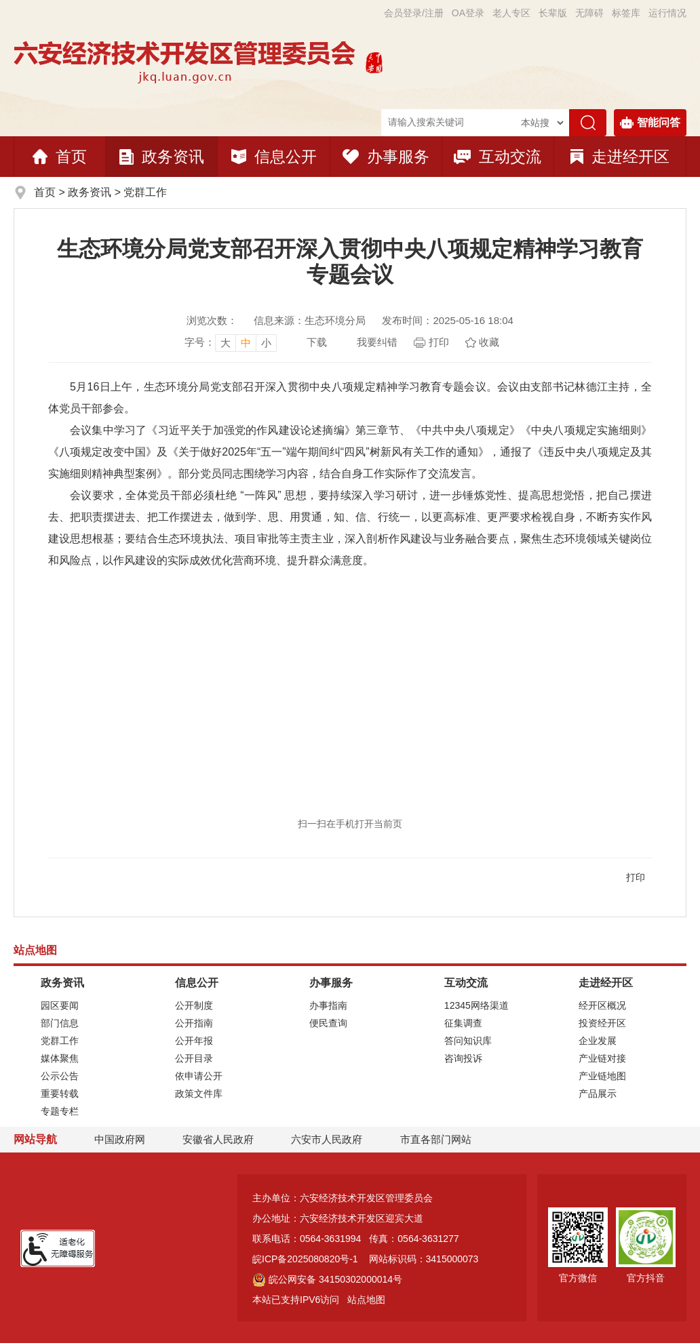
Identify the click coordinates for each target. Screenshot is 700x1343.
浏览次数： (212, 320)
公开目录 (194, 1058)
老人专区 (511, 12)
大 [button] (225, 342)
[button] (553, 12)
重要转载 (60, 1093)
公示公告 (60, 1075)
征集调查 (463, 1023)
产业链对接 (602, 1058)
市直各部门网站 (442, 1140)
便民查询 (328, 1023)
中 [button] (246, 342)
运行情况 (667, 12)
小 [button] (266, 342)
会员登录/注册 (414, 12)
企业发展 (598, 1040)
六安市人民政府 (326, 1139)
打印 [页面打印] (439, 342)
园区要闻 (60, 1005)
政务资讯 (161, 156)
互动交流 (497, 156)
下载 (317, 342)
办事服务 (386, 156)
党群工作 (145, 192)
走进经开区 (619, 156)
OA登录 (468, 12)
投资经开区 (602, 1023)
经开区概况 (602, 1005)
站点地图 (366, 1299)
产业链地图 (602, 1075)
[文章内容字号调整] (230, 342)
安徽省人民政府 (218, 1139)
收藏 (489, 342)
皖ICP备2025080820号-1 (305, 1259)
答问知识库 (468, 1040)
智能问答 (650, 123)
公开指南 (194, 1023)
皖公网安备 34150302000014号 (327, 1279)
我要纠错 (377, 342)
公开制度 (194, 1005)
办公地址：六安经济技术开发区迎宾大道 (337, 1218)
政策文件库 (198, 1093)
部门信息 (60, 1023)
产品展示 (598, 1093)
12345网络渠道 (476, 1005)
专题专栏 (60, 1111)
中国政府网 (119, 1139)
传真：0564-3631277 (414, 1238)
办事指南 (328, 1005)
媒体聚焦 (60, 1058)
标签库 (626, 12)
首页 (60, 156)
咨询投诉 (463, 1058)
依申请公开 (198, 1075)
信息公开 (274, 156)
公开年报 (194, 1040)
